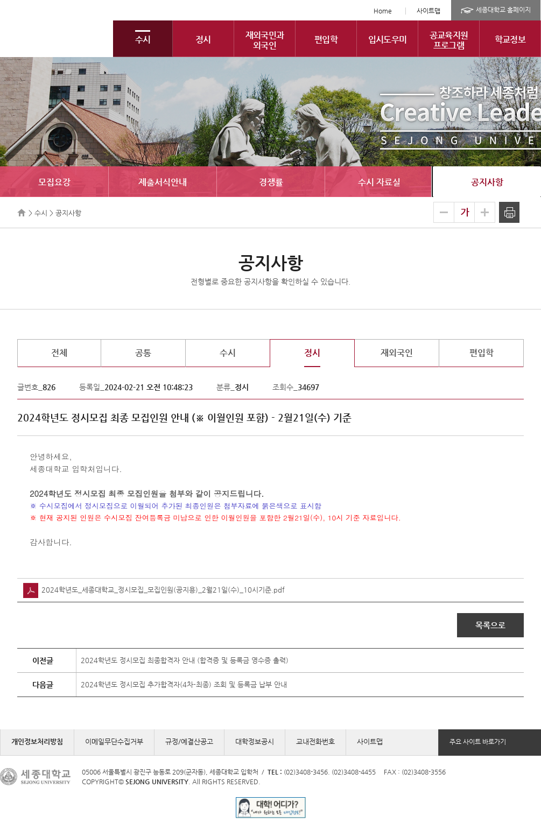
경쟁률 (271, 182)
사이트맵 (428, 11)
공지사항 (487, 182)
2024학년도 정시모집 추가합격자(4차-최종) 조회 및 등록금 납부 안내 (184, 684)
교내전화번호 (315, 741)
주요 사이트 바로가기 (477, 741)
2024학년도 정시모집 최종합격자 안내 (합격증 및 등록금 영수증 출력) (185, 660)
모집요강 (54, 182)
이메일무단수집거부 (114, 741)
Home (383, 11)
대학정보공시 (254, 741)
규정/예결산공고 (189, 741)
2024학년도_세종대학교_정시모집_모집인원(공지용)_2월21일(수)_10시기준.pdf (154, 590)
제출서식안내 (162, 182)
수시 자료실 (379, 182)
